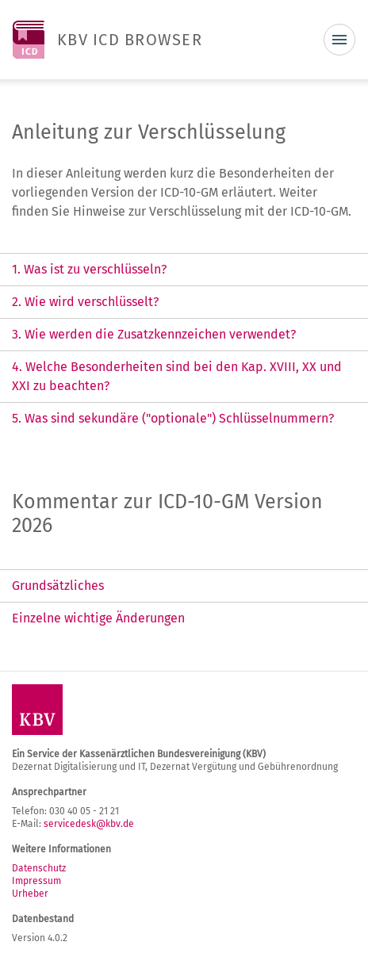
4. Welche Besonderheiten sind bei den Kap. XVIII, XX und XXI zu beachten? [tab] (177, 376)
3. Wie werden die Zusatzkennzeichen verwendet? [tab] (154, 334)
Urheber (30, 893)
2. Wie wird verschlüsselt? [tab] (85, 301)
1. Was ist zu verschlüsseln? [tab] (89, 269)
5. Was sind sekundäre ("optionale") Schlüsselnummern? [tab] (173, 418)
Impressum (36, 880)
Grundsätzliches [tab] (58, 585)
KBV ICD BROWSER (129, 39)
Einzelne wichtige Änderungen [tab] (98, 618)
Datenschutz (39, 868)
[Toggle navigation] (339, 40)
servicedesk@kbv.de (89, 823)
